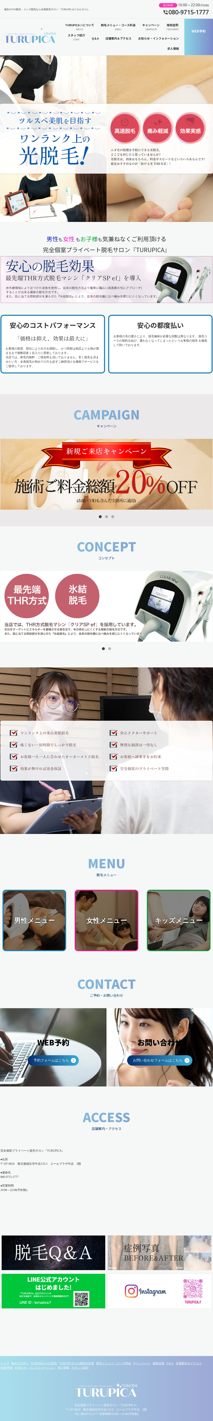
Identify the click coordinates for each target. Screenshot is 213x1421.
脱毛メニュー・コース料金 (118, 27)
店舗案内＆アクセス (118, 38)
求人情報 (173, 48)
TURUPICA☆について (79, 27)
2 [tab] (106, 517)
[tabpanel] (106, 474)
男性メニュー (34, 920)
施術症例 (172, 27)
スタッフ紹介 (76, 37)
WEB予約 (199, 31)
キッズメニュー (179, 920)
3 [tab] (113, 517)
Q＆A (95, 38)
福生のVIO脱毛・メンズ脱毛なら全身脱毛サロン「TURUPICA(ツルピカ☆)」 (30, 37)
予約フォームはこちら (51, 1060)
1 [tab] (100, 517)
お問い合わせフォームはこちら (157, 1060)
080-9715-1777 (188, 12)
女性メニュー (106, 920)
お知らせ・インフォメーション (158, 38)
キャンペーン (151, 27)
